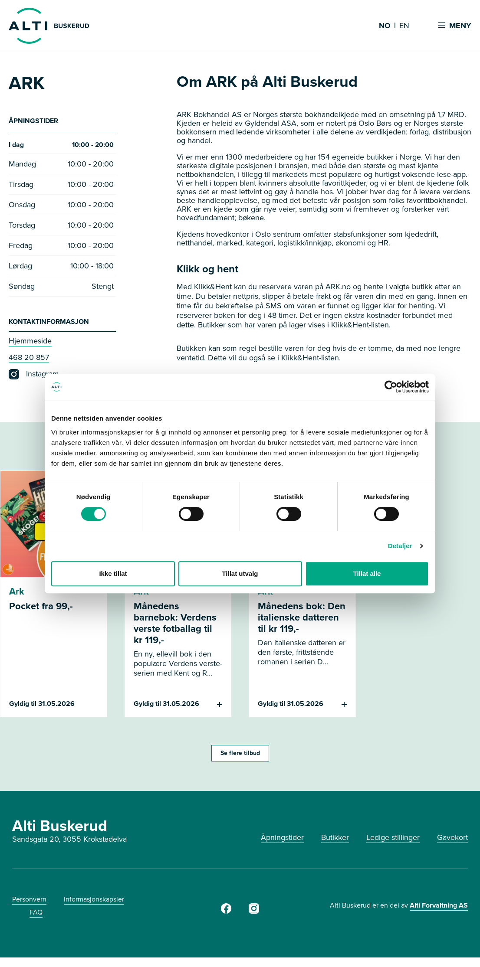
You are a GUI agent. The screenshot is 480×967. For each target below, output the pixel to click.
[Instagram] (254, 913)
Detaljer (400, 545)
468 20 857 (29, 359)
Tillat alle (367, 573)
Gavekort (452, 839)
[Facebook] (226, 913)
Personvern (29, 901)
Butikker (335, 839)
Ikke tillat (113, 573)
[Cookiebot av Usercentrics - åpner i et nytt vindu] (391, 386)
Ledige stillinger (393, 839)
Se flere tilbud (240, 755)
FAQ (36, 914)
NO (385, 26)
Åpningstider (282, 839)
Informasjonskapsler (94, 901)
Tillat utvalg (240, 573)
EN (404, 26)
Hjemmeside (30, 343)
